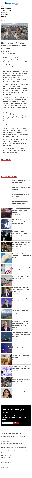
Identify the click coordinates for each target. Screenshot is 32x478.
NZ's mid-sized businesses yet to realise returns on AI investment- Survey (21, 221)
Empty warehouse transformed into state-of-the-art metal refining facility (21, 244)
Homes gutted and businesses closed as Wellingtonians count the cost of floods (21, 379)
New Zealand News (6, 8)
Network (3, 16)
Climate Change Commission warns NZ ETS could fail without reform (21, 255)
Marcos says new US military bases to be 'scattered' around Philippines (13, 46)
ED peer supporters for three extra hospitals (11, 443)
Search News (4, 14)
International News (6, 10)
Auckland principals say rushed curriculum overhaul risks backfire (21, 210)
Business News (4, 12)
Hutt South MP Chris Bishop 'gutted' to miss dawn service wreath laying (20, 289)
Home (2, 6)
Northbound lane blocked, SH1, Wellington (11, 440)
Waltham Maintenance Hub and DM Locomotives (13, 436)
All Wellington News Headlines (12, 433)
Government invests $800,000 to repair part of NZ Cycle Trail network (21, 312)
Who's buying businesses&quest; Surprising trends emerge (21, 267)
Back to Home (4, 20)
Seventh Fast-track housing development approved (13, 447)
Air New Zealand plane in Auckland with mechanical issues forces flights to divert (20, 233)
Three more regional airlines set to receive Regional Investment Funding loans (21, 334)
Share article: (6, 159)
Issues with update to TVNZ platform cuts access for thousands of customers (20, 346)
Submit (16, 422)
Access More (4, 177)
